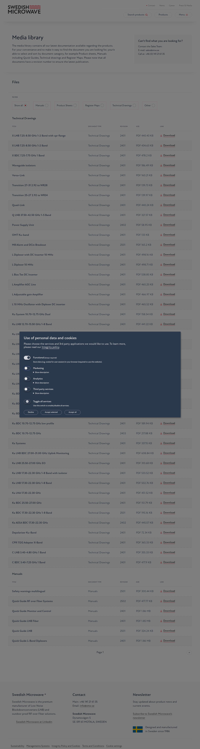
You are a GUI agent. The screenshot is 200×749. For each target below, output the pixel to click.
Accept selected (51, 412)
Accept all (72, 412)
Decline (31, 412)
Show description (42, 372)
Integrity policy (50, 347)
